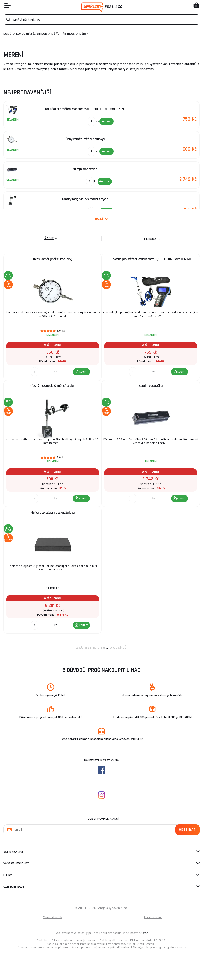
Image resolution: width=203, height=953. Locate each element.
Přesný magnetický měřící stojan (52, 385)
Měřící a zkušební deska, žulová (52, 512)
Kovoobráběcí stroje (31, 33)
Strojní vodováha (151, 385)
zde (145, 933)
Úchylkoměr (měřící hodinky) (52, 259)
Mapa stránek (52, 917)
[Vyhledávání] (101, 19)
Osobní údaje (153, 917)
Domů (7, 33)
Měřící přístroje (63, 33)
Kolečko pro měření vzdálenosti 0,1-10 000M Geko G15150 (151, 259)
